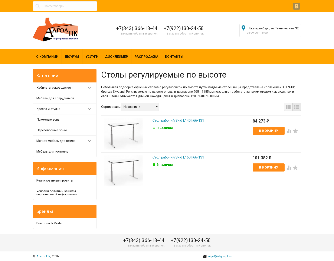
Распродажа (146, 57)
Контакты (174, 57)
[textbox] (65, 6)
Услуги (92, 57)
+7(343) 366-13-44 (136, 28)
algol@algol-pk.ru (217, 256)
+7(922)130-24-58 (184, 28)
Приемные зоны (48, 119)
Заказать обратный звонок (139, 33)
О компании (47, 57)
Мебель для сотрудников (55, 98)
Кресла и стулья (65, 109)
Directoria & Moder (49, 223)
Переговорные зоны (51, 130)
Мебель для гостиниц (52, 151)
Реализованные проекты (54, 180)
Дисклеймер (116, 57)
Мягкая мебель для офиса (65, 141)
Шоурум (72, 57)
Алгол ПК (43, 256)
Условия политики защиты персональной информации (56, 192)
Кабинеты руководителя (65, 87)
